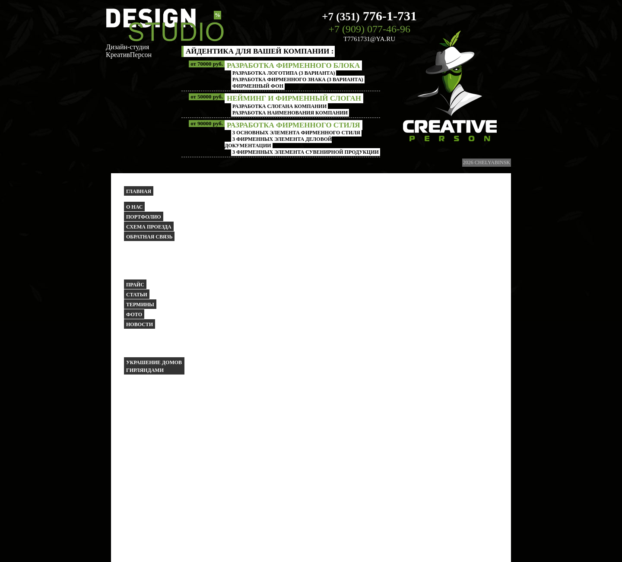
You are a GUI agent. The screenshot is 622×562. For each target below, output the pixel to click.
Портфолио (143, 217)
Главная (138, 191)
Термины (140, 305)
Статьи (136, 295)
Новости (139, 324)
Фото (134, 314)
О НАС (134, 207)
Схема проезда (148, 227)
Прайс (135, 285)
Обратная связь (149, 237)
